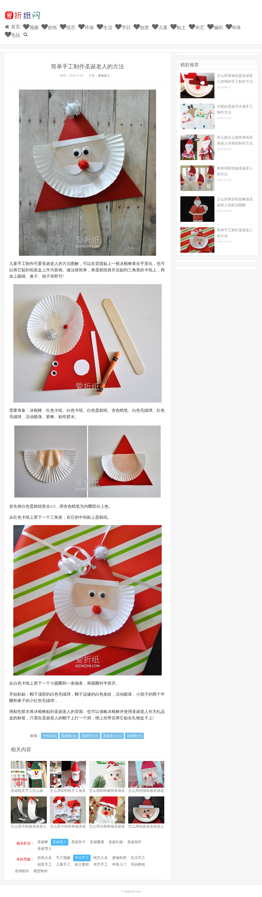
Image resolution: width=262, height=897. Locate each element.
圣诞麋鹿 (97, 838)
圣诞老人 (104, 72)
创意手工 (44, 861)
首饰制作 (22, 867)
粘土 (175, 24)
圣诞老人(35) (112, 732)
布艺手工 (100, 861)
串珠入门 (119, 861)
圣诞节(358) (90, 732)
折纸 (49, 24)
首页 (13, 24)
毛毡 (247, 24)
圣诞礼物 (115, 838)
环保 (85, 24)
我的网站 (22, 15)
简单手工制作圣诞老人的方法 (87, 62)
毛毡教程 (138, 861)
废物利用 (119, 854)
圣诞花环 (134, 838)
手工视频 (63, 854)
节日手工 (82, 854)
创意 (139, 24)
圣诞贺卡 (78, 838)
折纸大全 (44, 854)
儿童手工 (63, 861)
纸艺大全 (100, 854)
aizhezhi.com (132, 888)
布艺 (193, 24)
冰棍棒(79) (134, 732)
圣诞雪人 (44, 845)
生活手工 (138, 854)
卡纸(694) (50, 732)
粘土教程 (82, 861)
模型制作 (41, 867)
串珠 (229, 24)
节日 (121, 24)
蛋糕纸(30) (69, 732)
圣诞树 (42, 838)
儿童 (157, 24)
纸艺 (67, 24)
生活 (103, 24)
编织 (211, 24)
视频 (31, 24)
